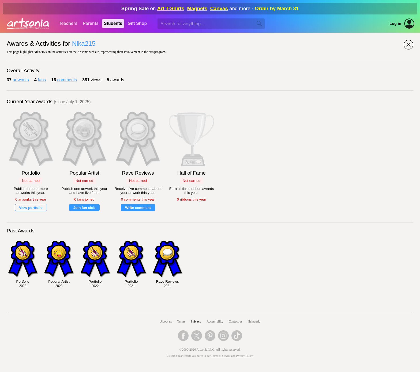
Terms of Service (221, 355)
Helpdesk (254, 321)
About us (166, 321)
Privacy (196, 321)
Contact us (235, 321)
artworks (21, 80)
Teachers (68, 23)
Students (113, 23)
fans (42, 80)
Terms (181, 321)
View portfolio (31, 208)
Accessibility (215, 321)
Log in (395, 23)
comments (67, 80)
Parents (91, 23)
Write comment (138, 208)
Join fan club (84, 208)
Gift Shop (137, 23)
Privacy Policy (244, 355)
